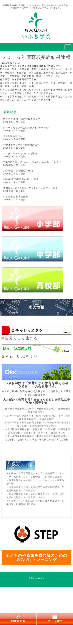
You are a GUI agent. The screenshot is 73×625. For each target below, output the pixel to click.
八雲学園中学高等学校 (17, 429)
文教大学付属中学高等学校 (19, 436)
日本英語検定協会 (25, 504)
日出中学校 (30, 433)
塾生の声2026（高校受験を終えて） (23, 119)
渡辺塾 (60, 480)
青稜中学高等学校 (45, 416)
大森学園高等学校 (46, 409)
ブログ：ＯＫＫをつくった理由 (20, 153)
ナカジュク (48, 480)
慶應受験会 (15, 480)
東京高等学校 (11, 422)
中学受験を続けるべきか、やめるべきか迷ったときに (32, 162)
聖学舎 (10, 484)
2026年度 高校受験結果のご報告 (21, 179)
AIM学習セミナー (30, 480)
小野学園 (37, 429)
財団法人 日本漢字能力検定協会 (42, 501)
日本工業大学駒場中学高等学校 (39, 426)
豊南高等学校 (58, 433)
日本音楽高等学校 (31, 422)
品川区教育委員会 (40, 494)
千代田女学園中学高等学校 (53, 439)
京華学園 (50, 429)
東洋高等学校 (46, 419)
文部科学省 (29, 490)
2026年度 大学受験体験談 (18, 170)
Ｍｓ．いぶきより (21, 356)
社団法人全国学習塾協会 (22, 473)
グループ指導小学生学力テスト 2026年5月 (26, 127)
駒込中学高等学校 (27, 439)
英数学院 (35, 477)
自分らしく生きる (21, 338)
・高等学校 (42, 433)
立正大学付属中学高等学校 (19, 416)
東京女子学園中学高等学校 (19, 409)
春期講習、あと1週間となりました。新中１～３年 (30, 188)
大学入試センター (35, 497)
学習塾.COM (15, 501)
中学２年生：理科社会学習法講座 (21, 145)
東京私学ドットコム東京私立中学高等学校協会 (34, 487)
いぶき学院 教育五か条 (15, 196)
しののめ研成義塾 (52, 477)
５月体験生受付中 (12, 136)
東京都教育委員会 (18, 494)
